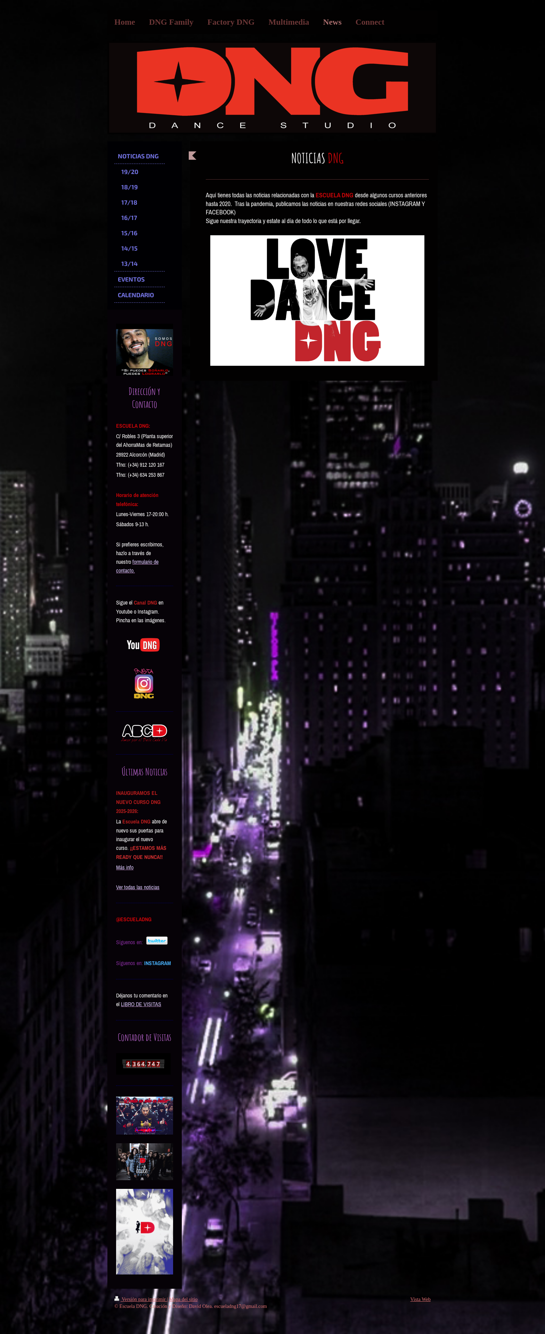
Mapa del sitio (183, 1299)
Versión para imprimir (140, 1299)
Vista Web (420, 1299)
